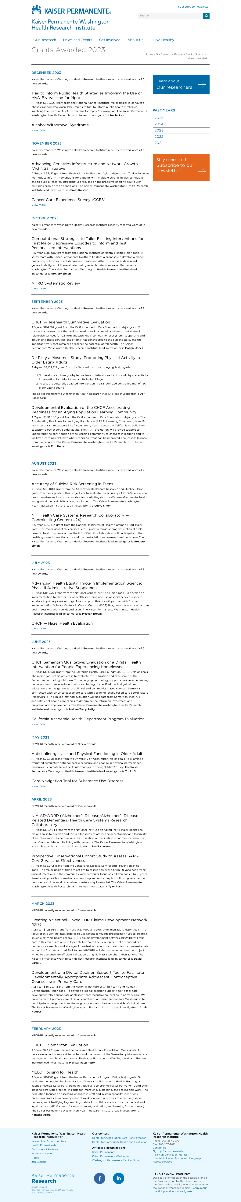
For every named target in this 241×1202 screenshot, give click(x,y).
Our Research (44, 40)
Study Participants (42, 1153)
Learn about (167, 81)
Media (35, 1158)
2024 (159, 124)
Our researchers (174, 87)
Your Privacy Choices (41, 1193)
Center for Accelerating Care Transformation (119, 1138)
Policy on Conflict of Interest (170, 1155)
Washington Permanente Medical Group (116, 1160)
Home (149, 54)
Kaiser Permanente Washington (111, 1156)
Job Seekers (38, 1162)
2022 (159, 136)
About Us (135, 40)
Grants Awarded (197, 58)
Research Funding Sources (189, 54)
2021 (158, 143)
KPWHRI (43, 1187)
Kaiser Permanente (103, 1152)
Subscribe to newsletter (194, 6)
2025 (159, 118)
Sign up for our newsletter (168, 1151)
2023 (159, 130)
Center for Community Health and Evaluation (119, 1142)
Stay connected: (171, 160)
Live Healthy (163, 40)
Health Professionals (43, 1145)
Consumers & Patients (44, 1149)
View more (38, 130)
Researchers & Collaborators (48, 1141)
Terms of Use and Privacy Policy (57, 1190)
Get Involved (110, 40)
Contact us (159, 1148)
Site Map (35, 1190)
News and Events (77, 40)
